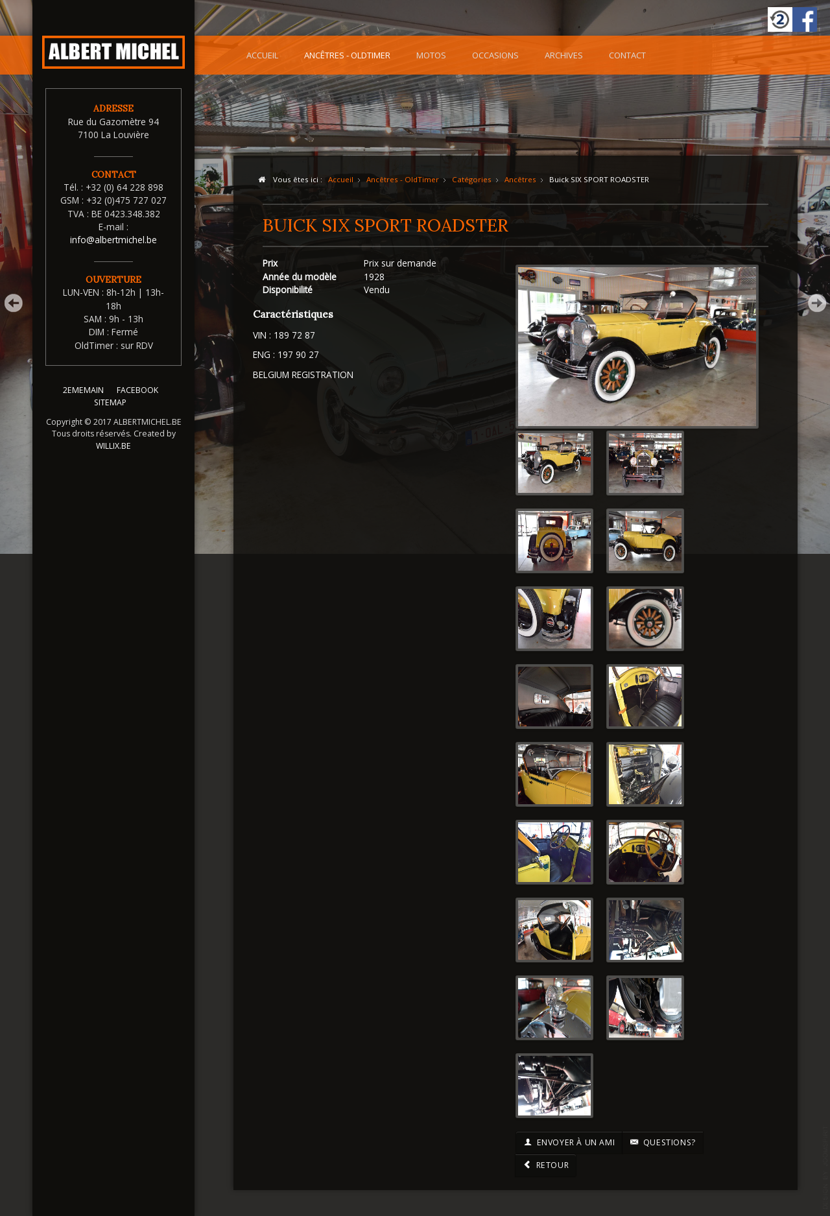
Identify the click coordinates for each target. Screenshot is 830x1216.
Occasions (495, 55)
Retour (546, 1165)
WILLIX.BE (113, 453)
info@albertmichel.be (113, 239)
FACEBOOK (137, 397)
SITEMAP (110, 410)
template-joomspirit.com (825, 1167)
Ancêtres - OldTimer (347, 55)
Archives (564, 55)
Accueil (262, 55)
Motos (431, 55)
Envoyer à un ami (569, 1142)
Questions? (663, 1142)
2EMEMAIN (83, 397)
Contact (627, 55)
